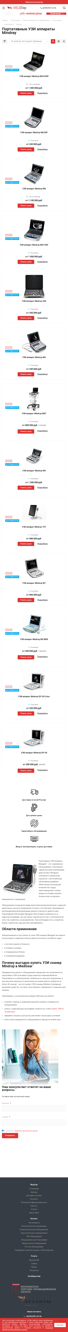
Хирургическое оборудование (34, 1243)
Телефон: (6, 1117)
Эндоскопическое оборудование (34, 1233)
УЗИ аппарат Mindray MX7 (34, 413)
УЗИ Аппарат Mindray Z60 (34, 301)
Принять (60, 1325)
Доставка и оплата (34, 1196)
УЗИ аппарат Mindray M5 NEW (34, 639)
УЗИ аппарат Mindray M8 (34, 189)
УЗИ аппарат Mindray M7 (34, 583)
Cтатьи (34, 1209)
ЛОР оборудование (34, 1236)
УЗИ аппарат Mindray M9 (34, 471)
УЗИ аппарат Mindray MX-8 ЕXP (34, 76)
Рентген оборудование (34, 1247)
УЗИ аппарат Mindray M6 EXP (34, 132)
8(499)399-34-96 (49, 8)
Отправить (10, 1135)
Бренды (34, 1192)
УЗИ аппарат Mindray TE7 (34, 527)
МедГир (34, 1185)
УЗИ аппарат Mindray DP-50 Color (34, 696)
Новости (34, 1206)
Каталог (34, 1219)
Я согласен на (21, 1131)
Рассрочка (34, 1270)
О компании (34, 1189)
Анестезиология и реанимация (34, 1226)
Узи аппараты (34, 1223)
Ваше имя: (6, 1103)
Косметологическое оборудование (34, 1230)
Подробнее (42, 93)
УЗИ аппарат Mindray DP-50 (34, 753)
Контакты (34, 1199)
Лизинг (34, 1267)
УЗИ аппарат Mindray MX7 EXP (34, 245)
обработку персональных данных (26, 1131)
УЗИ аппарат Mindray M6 (34, 357)
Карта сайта (34, 1213)
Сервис (34, 1264)
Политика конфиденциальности (34, 1202)
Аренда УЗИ (34, 1260)
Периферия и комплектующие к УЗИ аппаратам (34, 1250)
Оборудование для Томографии (34, 1240)
